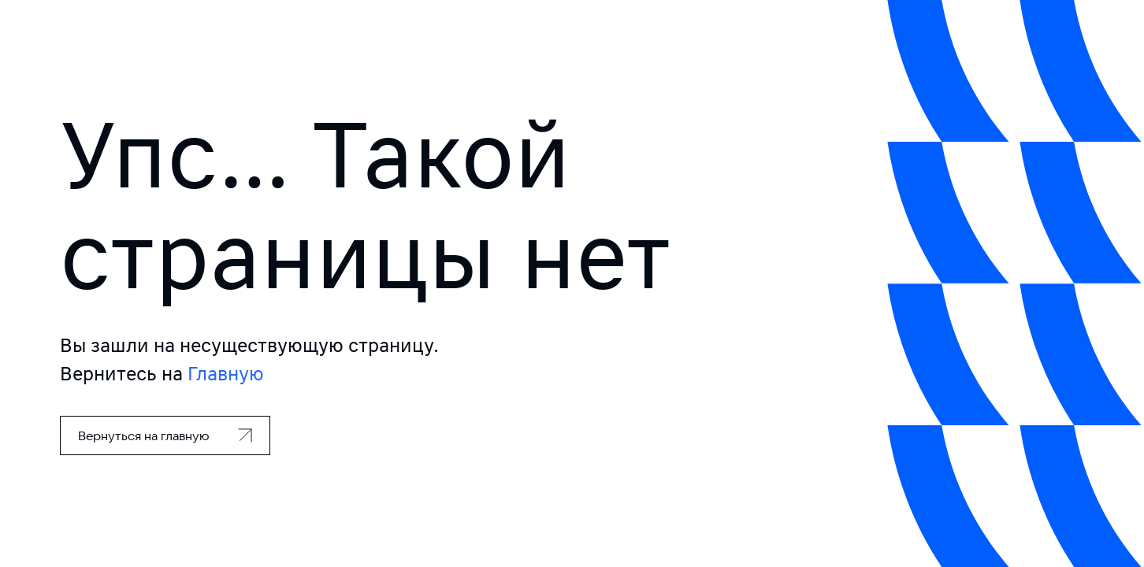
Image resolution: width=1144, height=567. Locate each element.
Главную (226, 373)
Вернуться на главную (144, 435)
